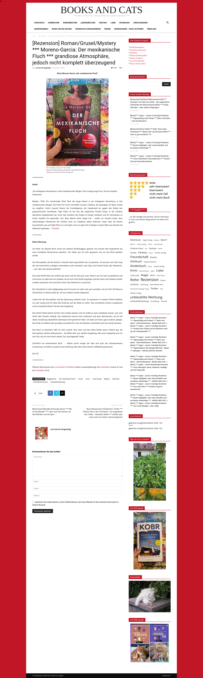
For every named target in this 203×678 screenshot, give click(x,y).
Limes (88, 379)
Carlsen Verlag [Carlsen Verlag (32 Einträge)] (141, 244)
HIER (47, 172)
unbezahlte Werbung (58, 382)
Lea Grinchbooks (137, 61)
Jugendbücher (88, 22)
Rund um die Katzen (62, 29)
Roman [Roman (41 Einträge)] (162, 280)
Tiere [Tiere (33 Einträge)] (161, 289)
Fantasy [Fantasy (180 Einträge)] (142, 252)
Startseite (39, 22)
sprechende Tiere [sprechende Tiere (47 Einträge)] (156, 284)
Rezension (115, 379)
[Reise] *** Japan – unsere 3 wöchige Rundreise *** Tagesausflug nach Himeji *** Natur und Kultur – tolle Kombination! (150, 118)
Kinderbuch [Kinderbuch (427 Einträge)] (138, 266)
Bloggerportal (51, 379)
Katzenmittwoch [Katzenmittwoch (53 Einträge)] (150, 262)
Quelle (55, 228)
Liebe (113, 22)
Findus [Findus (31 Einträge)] (151, 253)
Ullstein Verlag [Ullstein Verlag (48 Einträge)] (135, 293)
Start (34, 36)
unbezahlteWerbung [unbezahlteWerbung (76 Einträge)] (139, 301)
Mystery (107, 379)
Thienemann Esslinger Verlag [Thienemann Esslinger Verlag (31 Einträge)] (139, 289)
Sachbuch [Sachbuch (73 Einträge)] (134, 284)
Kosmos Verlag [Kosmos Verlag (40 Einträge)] (159, 266)
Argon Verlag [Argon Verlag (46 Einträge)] (147, 240)
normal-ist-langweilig (43, 68)
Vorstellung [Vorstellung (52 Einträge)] (154, 301)
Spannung (124, 22)
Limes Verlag (96, 379)
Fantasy (103, 22)
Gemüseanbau (41, 29)
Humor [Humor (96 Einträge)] (153, 257)
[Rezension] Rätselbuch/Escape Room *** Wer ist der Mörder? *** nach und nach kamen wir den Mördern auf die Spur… (52, 412)
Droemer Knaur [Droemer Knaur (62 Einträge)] (136, 248)
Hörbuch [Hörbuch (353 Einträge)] (136, 261)
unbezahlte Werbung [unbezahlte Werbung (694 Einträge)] (146, 297)
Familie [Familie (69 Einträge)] (133, 252)
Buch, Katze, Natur (138, 63)
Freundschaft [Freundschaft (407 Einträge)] (139, 257)
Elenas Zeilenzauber (138, 55)
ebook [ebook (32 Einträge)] (160, 248)
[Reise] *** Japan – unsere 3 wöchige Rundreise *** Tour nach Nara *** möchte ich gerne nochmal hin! (148, 386)
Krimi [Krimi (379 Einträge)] (133, 270)
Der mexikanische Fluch (67, 379)
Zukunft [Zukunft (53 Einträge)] (164, 301)
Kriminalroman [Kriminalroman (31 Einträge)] (144, 271)
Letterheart (105, 367)
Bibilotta (133, 52)
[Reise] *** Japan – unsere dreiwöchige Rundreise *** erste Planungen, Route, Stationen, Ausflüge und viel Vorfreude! (149, 367)
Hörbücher (53, 22)
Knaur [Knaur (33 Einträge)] (150, 266)
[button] (167, 23)
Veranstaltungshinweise (88, 29)
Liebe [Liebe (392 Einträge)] (160, 270)
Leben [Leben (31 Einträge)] (153, 271)
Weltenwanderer (137, 47)
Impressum (166, 675)
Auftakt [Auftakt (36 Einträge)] (156, 240)
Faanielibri (39, 370)
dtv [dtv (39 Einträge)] (146, 248)
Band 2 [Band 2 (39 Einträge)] (132, 244)
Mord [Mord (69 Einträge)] (152, 275)
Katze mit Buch (136, 58)
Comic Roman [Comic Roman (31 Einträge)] (158, 244)
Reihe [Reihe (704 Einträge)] (134, 279)
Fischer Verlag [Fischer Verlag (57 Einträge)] (160, 253)
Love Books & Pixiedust (64, 367)
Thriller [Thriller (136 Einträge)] (154, 288)
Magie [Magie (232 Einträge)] (144, 275)
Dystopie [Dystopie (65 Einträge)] (153, 248)
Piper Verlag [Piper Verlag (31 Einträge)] (160, 275)
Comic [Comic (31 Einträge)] (150, 244)
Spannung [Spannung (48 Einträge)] (144, 284)
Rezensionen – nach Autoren (128, 29)
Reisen (107, 29)
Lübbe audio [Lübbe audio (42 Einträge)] (134, 275)
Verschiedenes (140, 22)
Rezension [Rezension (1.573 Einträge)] (150, 279)
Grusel (80, 379)
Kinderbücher (70, 22)
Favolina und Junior (138, 50)
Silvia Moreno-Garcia (41, 382)
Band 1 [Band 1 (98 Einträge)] (164, 240)
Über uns (151, 29)
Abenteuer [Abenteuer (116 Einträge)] (135, 239)
